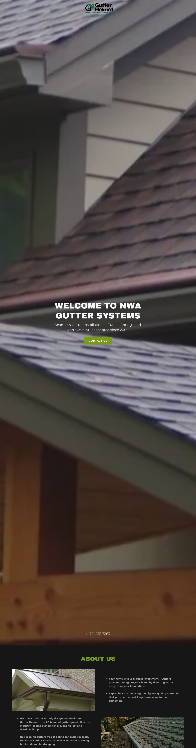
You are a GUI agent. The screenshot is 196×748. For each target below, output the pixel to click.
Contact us (98, 326)
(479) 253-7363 (98, 606)
